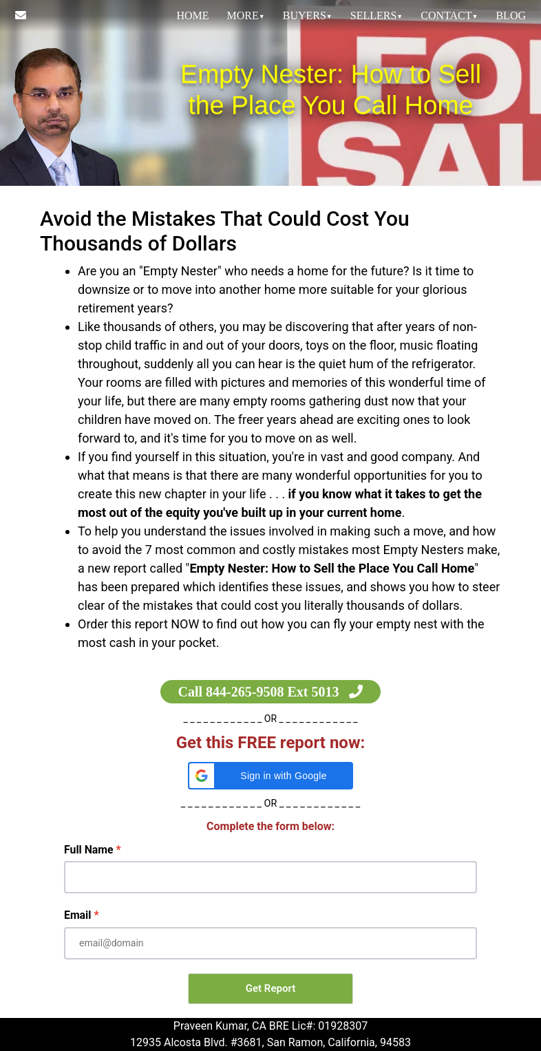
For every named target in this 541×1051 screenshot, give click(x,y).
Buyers (307, 15)
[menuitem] (192, 16)
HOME (192, 15)
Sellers (376, 15)
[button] (270, 775)
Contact (449, 15)
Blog (511, 15)
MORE (246, 15)
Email (77, 915)
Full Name (89, 849)
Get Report (270, 988)
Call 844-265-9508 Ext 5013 (270, 691)
